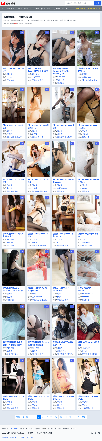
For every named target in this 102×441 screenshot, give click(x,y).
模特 (48, 8)
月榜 (31, 8)
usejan (10, 77)
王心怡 (9, 405)
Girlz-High (61, 77)
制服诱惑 (93, 354)
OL (83, 245)
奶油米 (85, 351)
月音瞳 (59, 134)
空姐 (16, 191)
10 (47, 417)
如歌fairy (85, 134)
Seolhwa (85, 296)
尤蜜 (84, 239)
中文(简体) (14, 428)
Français (58, 428)
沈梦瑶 (9, 134)
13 (61, 417)
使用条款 (5, 437)
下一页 (76, 417)
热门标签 (11, 8)
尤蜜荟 (34, 239)
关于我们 (30, 437)
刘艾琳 (34, 134)
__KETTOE (36, 77)
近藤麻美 (60, 80)
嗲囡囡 (34, 293)
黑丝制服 (10, 80)
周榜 (26, 8)
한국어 (44, 428)
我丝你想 (10, 239)
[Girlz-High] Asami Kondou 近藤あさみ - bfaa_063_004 (61, 71)
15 (70, 417)
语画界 (85, 74)
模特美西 (10, 242)
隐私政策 (13, 437)
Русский (66, 428)
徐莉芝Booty (87, 77)
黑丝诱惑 (18, 137)
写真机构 (56, 8)
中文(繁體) (29, 428)
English (37, 428)
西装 (66, 300)
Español (51, 428)
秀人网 (9, 131)
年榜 (37, 8)
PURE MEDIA (87, 293)
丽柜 (59, 293)
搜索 (97, 3)
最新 (20, 8)
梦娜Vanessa (87, 242)
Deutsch (73, 428)
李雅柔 (34, 188)
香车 (84, 80)
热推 (43, 8)
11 (51, 417)
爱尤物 (9, 293)
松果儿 (59, 242)
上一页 (25, 417)
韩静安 (9, 188)
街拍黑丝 (89, 80)
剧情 (59, 245)
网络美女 (10, 74)
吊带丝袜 (43, 245)
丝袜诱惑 (43, 300)
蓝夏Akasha (62, 188)
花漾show (86, 348)
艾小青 (9, 296)
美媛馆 (9, 402)
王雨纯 (34, 242)
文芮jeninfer (37, 296)
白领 (41, 137)
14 (66, 417)
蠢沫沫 (9, 351)
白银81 (35, 351)
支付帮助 (21, 437)
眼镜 (41, 80)
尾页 (84, 417)
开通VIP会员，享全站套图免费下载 (88, 8)
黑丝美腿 (60, 354)
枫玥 (59, 296)
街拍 (34, 191)
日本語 (22, 428)
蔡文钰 (59, 405)
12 (56, 417)
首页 (3, 8)
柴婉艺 (85, 188)
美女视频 (65, 8)
